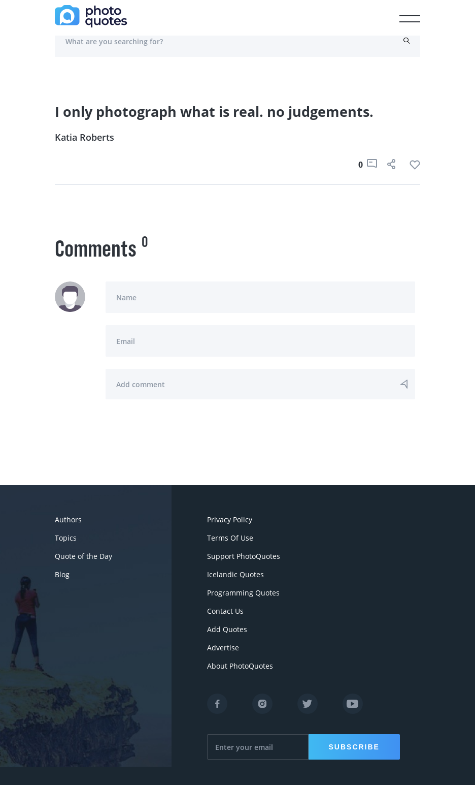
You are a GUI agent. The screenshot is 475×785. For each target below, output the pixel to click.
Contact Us (225, 611)
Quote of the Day (83, 556)
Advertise (223, 647)
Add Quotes (227, 629)
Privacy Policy (229, 519)
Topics (66, 538)
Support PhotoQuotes (243, 556)
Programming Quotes (243, 593)
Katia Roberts (84, 137)
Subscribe (354, 747)
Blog (62, 574)
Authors (68, 519)
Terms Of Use (230, 538)
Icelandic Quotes (235, 574)
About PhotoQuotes (240, 666)
